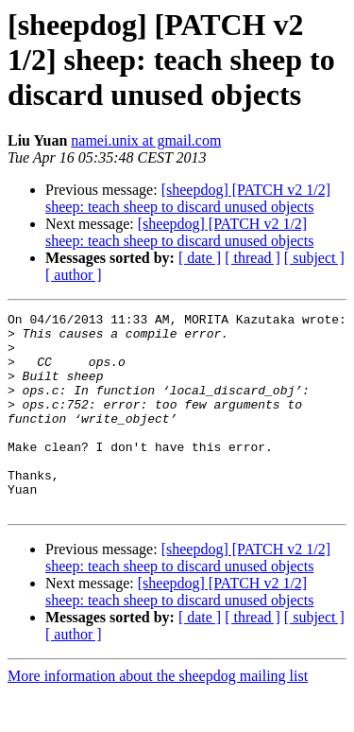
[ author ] (73, 275)
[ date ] (199, 258)
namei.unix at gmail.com (146, 140)
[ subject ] (314, 258)
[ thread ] (252, 258)
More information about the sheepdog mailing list (158, 715)
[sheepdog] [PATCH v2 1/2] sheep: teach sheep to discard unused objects (187, 198)
